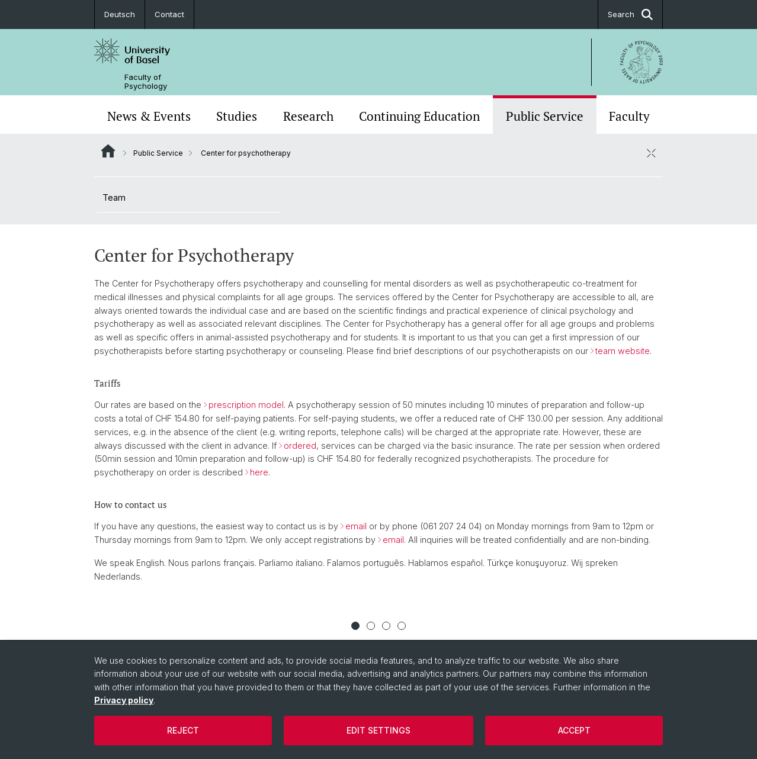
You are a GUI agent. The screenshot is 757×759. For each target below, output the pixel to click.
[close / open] (651, 153)
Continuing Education (419, 116)
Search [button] (630, 14)
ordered (300, 445)
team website (622, 351)
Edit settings (378, 730)
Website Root (108, 150)
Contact (169, 14)
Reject (183, 730)
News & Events (149, 116)
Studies (236, 116)
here (259, 472)
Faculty (629, 116)
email (356, 526)
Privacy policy (123, 700)
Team (114, 197)
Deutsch (119, 14)
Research (308, 116)
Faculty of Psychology (145, 82)
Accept (574, 730)
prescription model (246, 405)
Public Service (544, 116)
